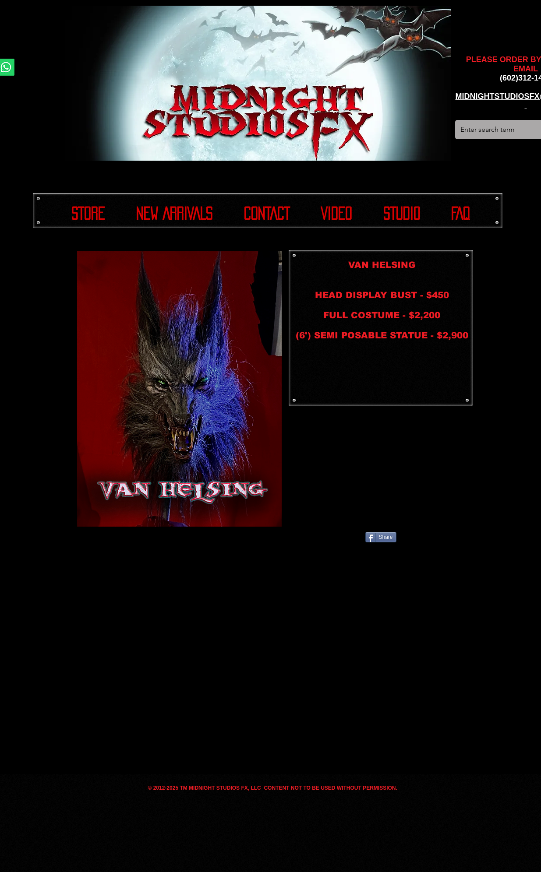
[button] (179, 388)
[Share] (380, 537)
